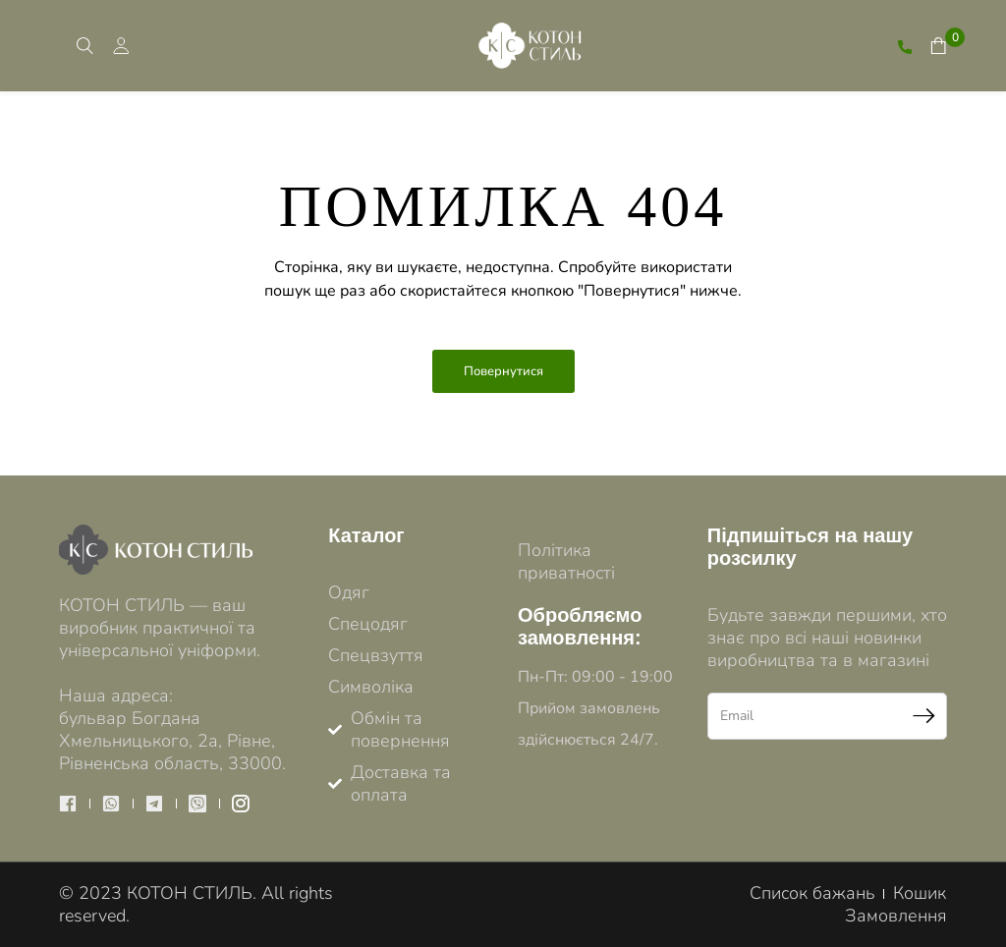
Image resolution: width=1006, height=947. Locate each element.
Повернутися (503, 371)
